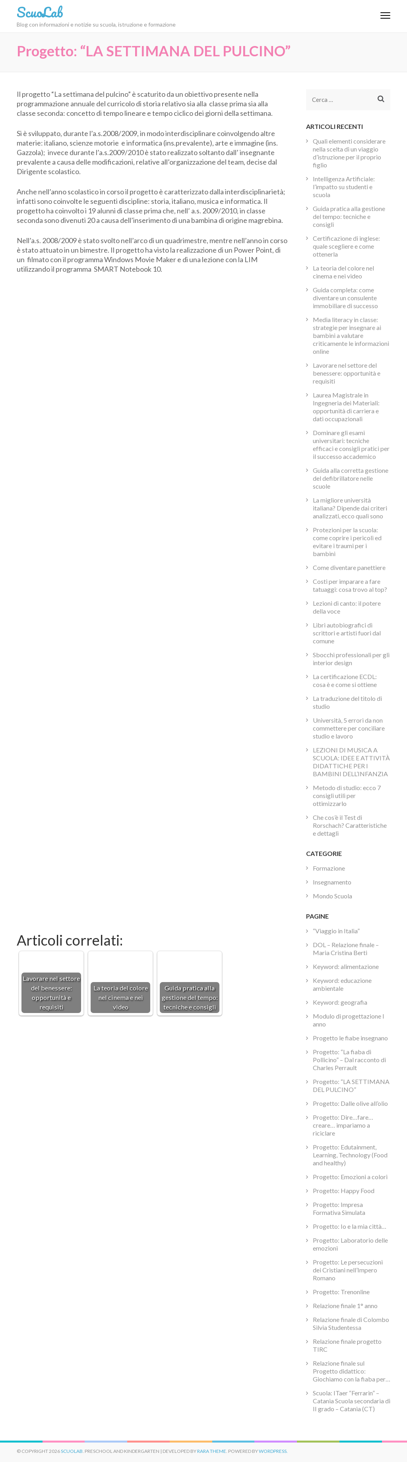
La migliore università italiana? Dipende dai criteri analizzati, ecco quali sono (350, 508)
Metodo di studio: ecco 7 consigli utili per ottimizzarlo (347, 795)
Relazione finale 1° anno (345, 1305)
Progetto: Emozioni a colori (350, 1176)
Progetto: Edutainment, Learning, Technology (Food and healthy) (350, 1155)
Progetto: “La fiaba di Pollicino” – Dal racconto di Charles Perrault (349, 1059)
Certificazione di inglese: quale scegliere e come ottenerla (346, 246)
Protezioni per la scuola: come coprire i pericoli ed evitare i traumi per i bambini (347, 541)
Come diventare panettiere (349, 567)
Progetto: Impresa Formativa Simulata (339, 1208)
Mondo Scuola (332, 896)
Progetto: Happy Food (343, 1190)
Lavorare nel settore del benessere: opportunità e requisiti (346, 373)
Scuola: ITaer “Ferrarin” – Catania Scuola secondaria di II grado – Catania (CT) (351, 1400)
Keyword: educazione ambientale (342, 984)
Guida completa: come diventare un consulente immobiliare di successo (345, 297)
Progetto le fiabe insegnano (350, 1038)
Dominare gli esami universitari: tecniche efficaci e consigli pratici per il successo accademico (351, 444)
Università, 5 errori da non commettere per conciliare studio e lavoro (349, 728)
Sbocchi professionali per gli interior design (351, 658)
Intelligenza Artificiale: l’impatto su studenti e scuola (344, 186)
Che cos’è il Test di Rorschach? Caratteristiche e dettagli (350, 825)
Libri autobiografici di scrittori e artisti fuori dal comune (347, 633)
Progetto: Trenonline (341, 1291)
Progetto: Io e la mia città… (349, 1226)
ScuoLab (40, 12)
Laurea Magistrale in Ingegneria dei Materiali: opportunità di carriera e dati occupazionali (346, 406)
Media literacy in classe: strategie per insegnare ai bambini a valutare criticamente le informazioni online (351, 335)
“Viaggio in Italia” (336, 930)
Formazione (329, 868)
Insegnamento (332, 882)
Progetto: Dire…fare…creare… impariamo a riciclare (343, 1125)
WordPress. (273, 1451)
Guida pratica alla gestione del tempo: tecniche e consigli (349, 216)
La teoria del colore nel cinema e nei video (343, 272)
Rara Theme (211, 1451)
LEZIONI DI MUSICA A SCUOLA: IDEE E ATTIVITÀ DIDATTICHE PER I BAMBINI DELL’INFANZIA (351, 761)
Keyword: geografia (340, 1002)
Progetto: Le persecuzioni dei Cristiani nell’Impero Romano (348, 1270)
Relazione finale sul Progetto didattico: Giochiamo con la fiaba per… (351, 1371)
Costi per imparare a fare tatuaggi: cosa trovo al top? (350, 585)
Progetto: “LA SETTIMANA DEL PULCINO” (351, 1085)
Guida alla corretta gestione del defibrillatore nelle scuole (350, 478)
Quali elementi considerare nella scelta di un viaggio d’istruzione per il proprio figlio (349, 153)
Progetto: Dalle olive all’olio (350, 1103)
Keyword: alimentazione (346, 966)
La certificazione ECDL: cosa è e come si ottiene (345, 680)
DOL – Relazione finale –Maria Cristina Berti (346, 948)
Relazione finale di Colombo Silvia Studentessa (351, 1323)
